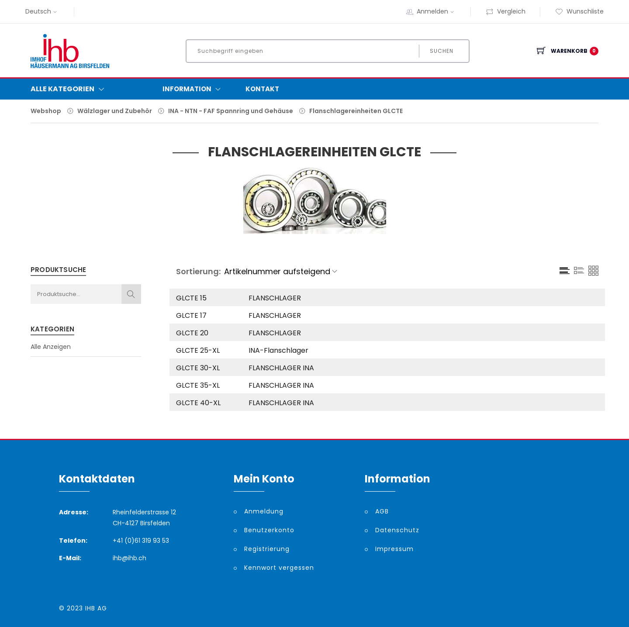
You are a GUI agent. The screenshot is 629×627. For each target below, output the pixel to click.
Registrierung (267, 548)
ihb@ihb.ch (129, 558)
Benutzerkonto (269, 530)
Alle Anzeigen (51, 347)
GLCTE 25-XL (198, 350)
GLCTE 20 (192, 333)
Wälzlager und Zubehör (114, 111)
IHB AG (96, 608)
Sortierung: (198, 271)
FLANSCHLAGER (275, 298)
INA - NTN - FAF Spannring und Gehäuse (230, 111)
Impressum (394, 548)
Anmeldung (263, 511)
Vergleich (505, 11)
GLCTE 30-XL (198, 368)
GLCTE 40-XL (198, 403)
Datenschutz (397, 530)
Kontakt (262, 88)
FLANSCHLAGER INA (281, 368)
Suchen (441, 51)
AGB (382, 511)
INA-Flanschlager (278, 350)
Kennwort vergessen (279, 567)
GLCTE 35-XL (198, 385)
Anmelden (436, 11)
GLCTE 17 (191, 315)
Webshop (46, 111)
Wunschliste (579, 11)
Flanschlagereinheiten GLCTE (356, 111)
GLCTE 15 (191, 298)
